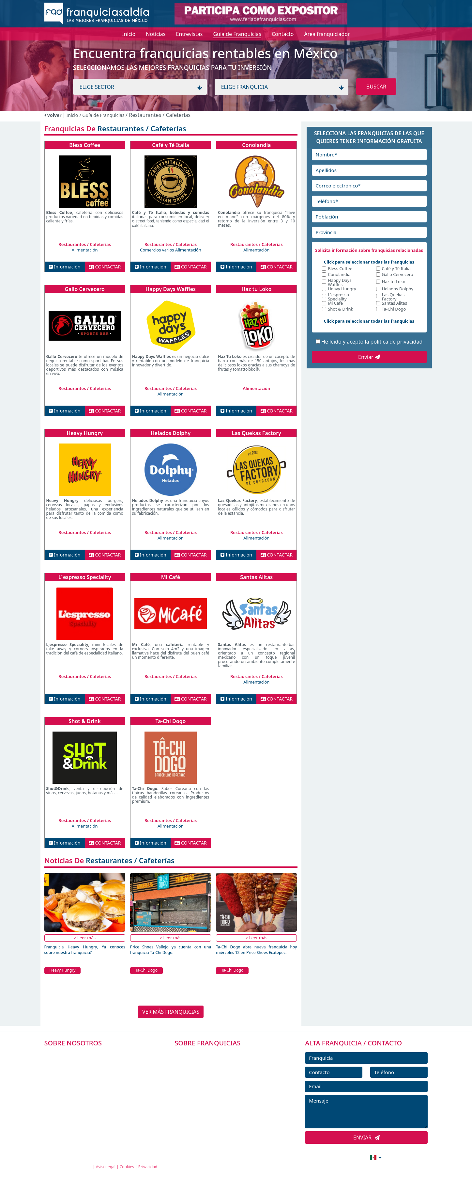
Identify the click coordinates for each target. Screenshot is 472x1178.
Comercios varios (157, 250)
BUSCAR (376, 86)
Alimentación (85, 250)
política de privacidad (397, 341)
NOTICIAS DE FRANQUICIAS (216, 1099)
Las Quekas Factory (256, 433)
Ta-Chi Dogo (171, 721)
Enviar (369, 357)
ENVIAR (366, 1137)
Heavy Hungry (85, 433)
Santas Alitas (256, 577)
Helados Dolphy (170, 433)
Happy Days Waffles (170, 289)
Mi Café (170, 577)
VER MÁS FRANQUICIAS (170, 1011)
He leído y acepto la (371, 341)
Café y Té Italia (170, 145)
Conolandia (256, 145)
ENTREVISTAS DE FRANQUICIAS (220, 1113)
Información (65, 267)
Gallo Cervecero (85, 289)
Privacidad (148, 1167)
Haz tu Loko (256, 289)
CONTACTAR (105, 267)
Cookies (127, 1167)
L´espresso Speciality (84, 577)
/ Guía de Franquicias (102, 115)
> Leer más (85, 938)
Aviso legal (105, 1167)
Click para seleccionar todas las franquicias (369, 262)
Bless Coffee (84, 145)
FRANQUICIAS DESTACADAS (216, 1084)
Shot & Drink (84, 721)
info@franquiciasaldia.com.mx (312, 1157)
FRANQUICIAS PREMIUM (212, 1054)
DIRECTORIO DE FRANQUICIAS (220, 1069)
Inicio (72, 115)
